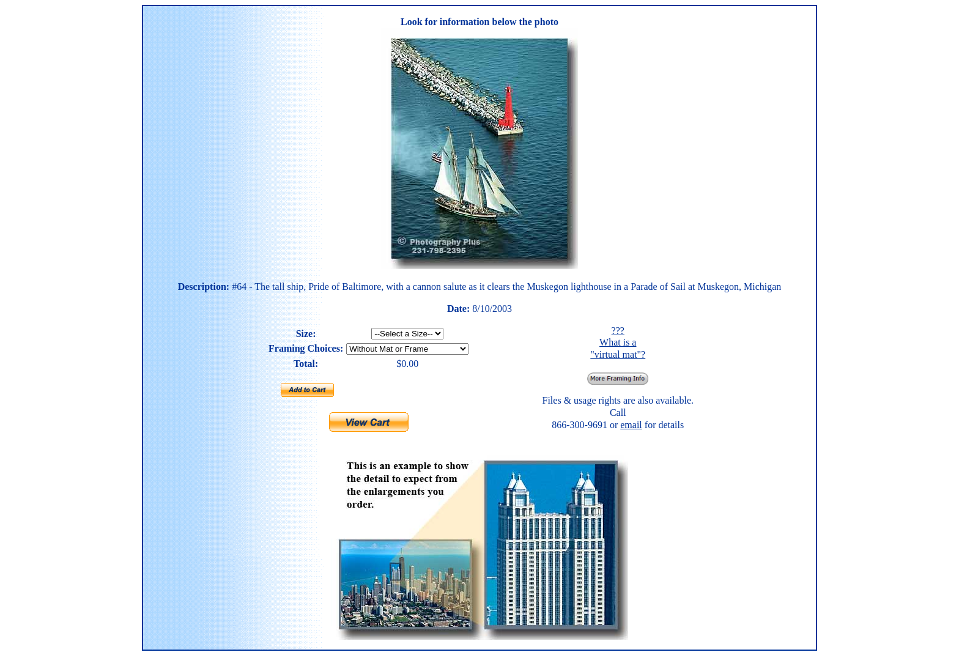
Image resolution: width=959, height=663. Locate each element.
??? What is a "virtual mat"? (617, 342)
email (631, 425)
